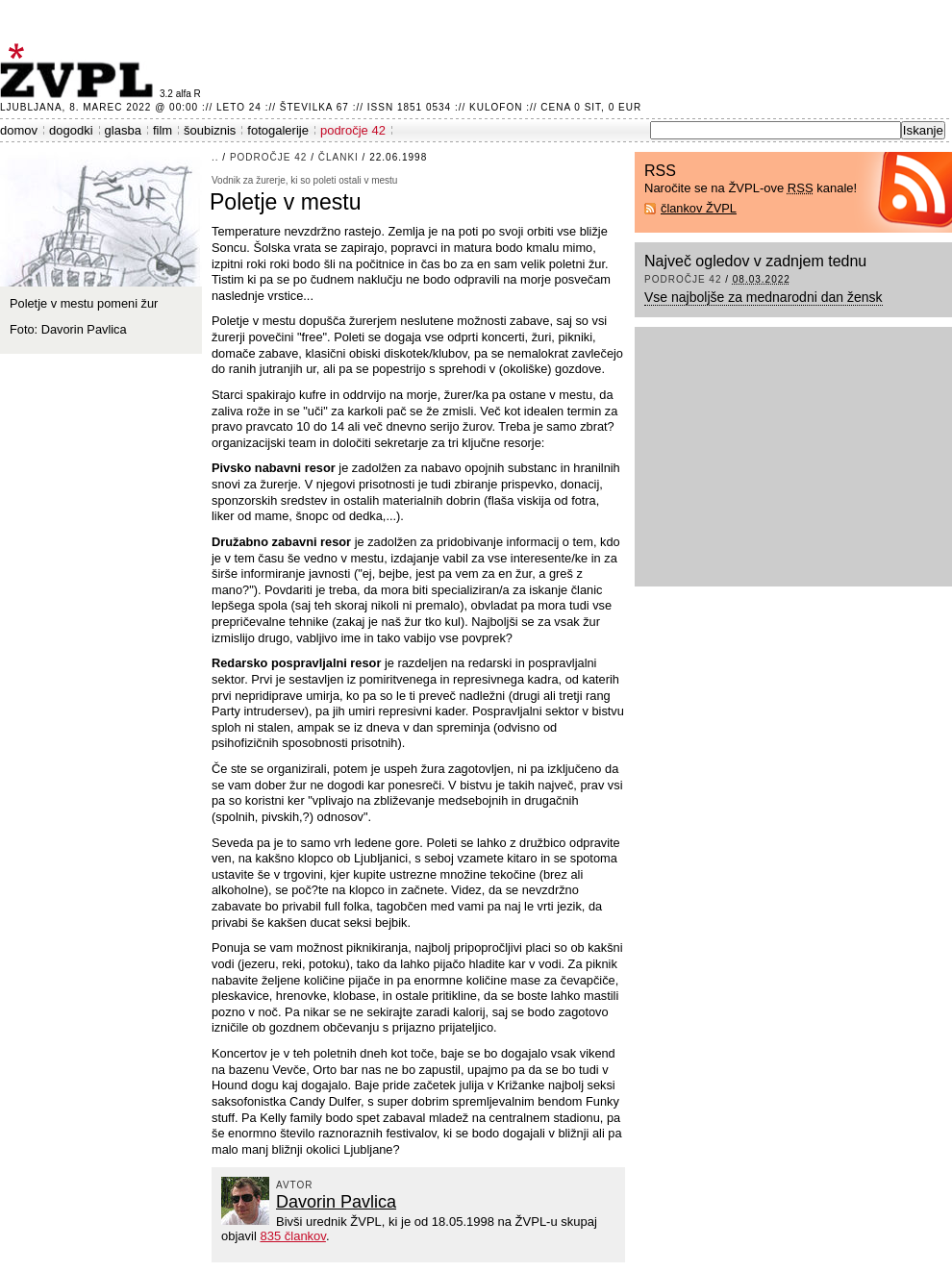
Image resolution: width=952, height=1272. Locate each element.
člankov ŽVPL (699, 208)
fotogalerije (278, 130)
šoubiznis (210, 130)
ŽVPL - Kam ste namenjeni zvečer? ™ (80, 70)
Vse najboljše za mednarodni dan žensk (763, 297)
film (162, 130)
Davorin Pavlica (336, 1201)
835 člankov (292, 1236)
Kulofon (495, 107)
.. (215, 157)
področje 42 (353, 130)
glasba (123, 130)
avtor (294, 1185)
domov (19, 130)
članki (338, 157)
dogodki (71, 130)
